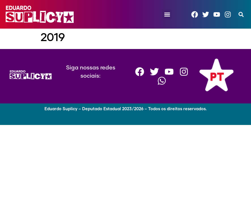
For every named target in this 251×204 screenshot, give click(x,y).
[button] (167, 14)
